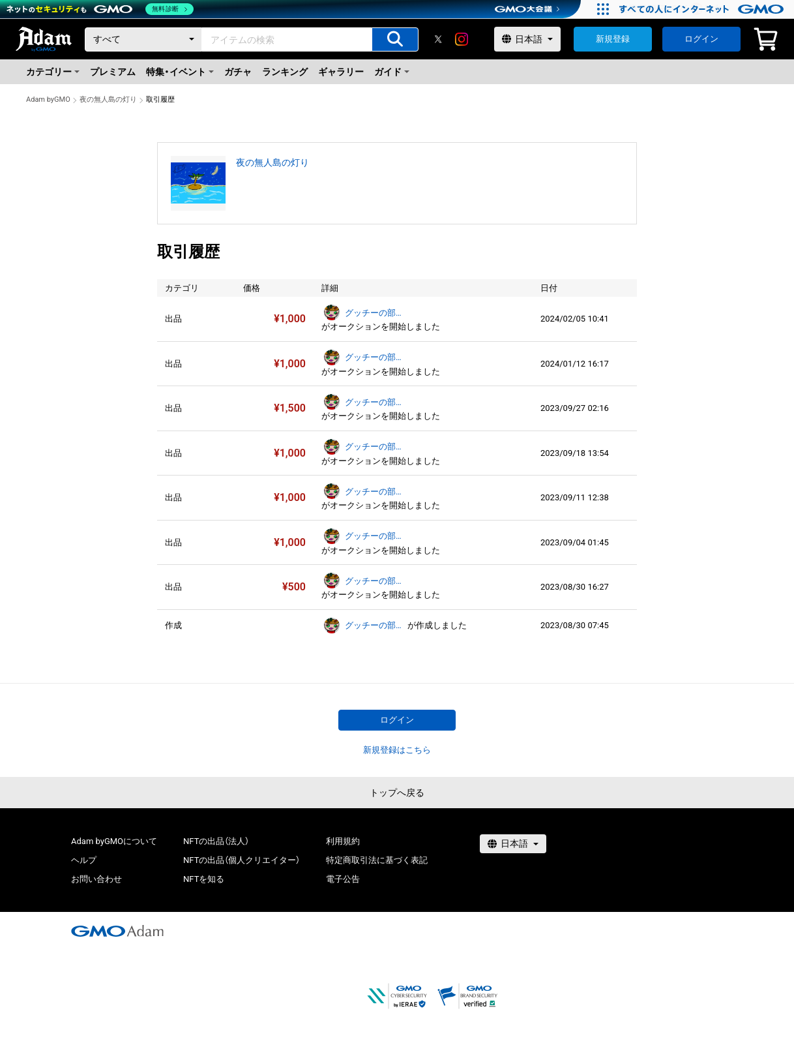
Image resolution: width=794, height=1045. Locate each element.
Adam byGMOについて (114, 841)
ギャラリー (341, 71)
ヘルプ (83, 860)
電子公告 (343, 879)
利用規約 (343, 841)
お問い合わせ (96, 879)
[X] (438, 39)
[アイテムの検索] (395, 39)
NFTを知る (203, 879)
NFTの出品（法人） (216, 841)
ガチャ (238, 72)
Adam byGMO (48, 99)
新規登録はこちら (397, 750)
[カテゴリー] (143, 39)
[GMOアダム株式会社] (117, 931)
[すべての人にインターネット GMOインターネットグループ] (703, 9)
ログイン (701, 39)
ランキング (285, 71)
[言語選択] (527, 39)
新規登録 (613, 39)
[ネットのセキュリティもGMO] (100, 9)
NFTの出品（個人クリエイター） (241, 860)
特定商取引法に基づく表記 (377, 860)
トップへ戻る (397, 792)
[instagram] (461, 39)
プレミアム (113, 72)
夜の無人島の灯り (108, 99)
